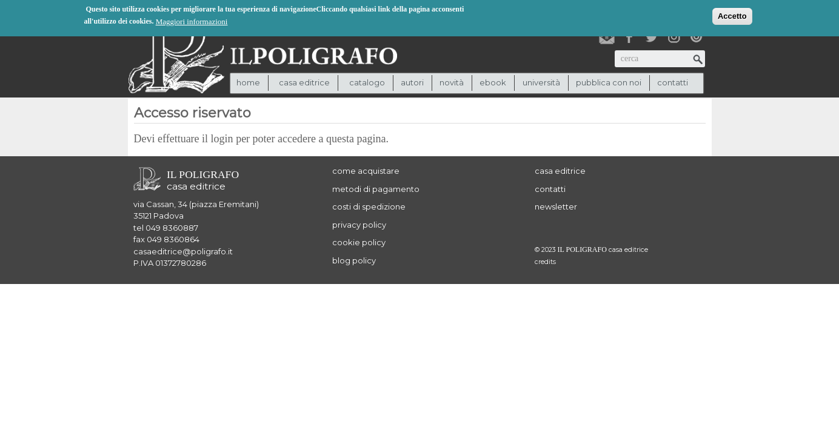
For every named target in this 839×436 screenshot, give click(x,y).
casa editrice (560, 171)
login (222, 139)
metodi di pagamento (376, 189)
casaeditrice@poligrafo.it (183, 251)
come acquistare (365, 171)
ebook (493, 82)
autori (412, 82)
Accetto (732, 15)
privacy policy (359, 225)
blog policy (354, 260)
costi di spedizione (369, 206)
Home (248, 82)
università (541, 82)
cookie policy (359, 242)
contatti (672, 82)
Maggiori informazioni (192, 20)
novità (452, 82)
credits (545, 262)
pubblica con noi (608, 82)
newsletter (556, 206)
